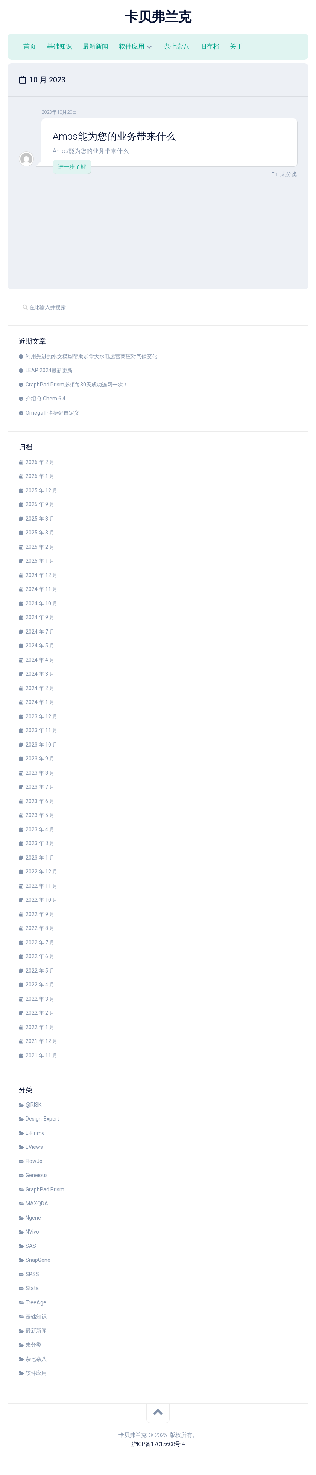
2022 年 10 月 (42, 900)
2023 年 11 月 (42, 730)
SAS (31, 1246)
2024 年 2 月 (40, 688)
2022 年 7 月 (40, 942)
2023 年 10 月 (42, 745)
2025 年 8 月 (40, 519)
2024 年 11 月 (42, 589)
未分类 (288, 174)
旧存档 (209, 46)
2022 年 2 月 (40, 1013)
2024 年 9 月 (40, 617)
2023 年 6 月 (40, 801)
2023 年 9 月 (40, 759)
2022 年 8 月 (40, 928)
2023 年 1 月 (40, 858)
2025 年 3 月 (40, 533)
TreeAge (36, 1302)
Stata (32, 1288)
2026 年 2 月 (40, 462)
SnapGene (38, 1260)
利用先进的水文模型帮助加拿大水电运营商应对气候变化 (91, 356)
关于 (236, 46)
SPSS (32, 1274)
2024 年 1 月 (40, 702)
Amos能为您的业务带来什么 (114, 136)
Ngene (33, 1218)
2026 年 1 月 (40, 476)
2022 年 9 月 (40, 914)
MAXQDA (37, 1203)
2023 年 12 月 (42, 716)
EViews (34, 1147)
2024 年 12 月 (42, 575)
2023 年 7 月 (40, 787)
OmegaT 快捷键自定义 (52, 413)
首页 (29, 46)
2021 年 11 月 (42, 1055)
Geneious (37, 1175)
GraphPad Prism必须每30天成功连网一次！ (77, 385)
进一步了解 (72, 166)
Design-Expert (42, 1119)
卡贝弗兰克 (158, 17)
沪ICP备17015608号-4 (158, 1444)
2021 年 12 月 (42, 1041)
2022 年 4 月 (40, 985)
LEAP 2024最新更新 (49, 370)
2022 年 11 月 (42, 886)
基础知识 (59, 46)
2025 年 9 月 (40, 504)
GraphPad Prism (45, 1189)
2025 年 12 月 (42, 490)
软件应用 (131, 46)
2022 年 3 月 (40, 999)
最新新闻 (95, 46)
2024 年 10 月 (42, 603)
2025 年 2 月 (40, 547)
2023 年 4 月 (40, 829)
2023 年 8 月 (40, 773)
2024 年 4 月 (40, 660)
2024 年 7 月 (40, 632)
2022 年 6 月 (40, 956)
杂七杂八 (177, 46)
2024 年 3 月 (40, 674)
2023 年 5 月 (40, 815)
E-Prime (35, 1133)
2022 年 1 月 (40, 1027)
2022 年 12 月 (42, 872)
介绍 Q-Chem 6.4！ (48, 398)
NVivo (32, 1232)
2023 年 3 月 (40, 843)
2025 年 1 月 (40, 561)
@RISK (33, 1105)
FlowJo (34, 1161)
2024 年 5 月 (40, 646)
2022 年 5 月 (40, 971)
